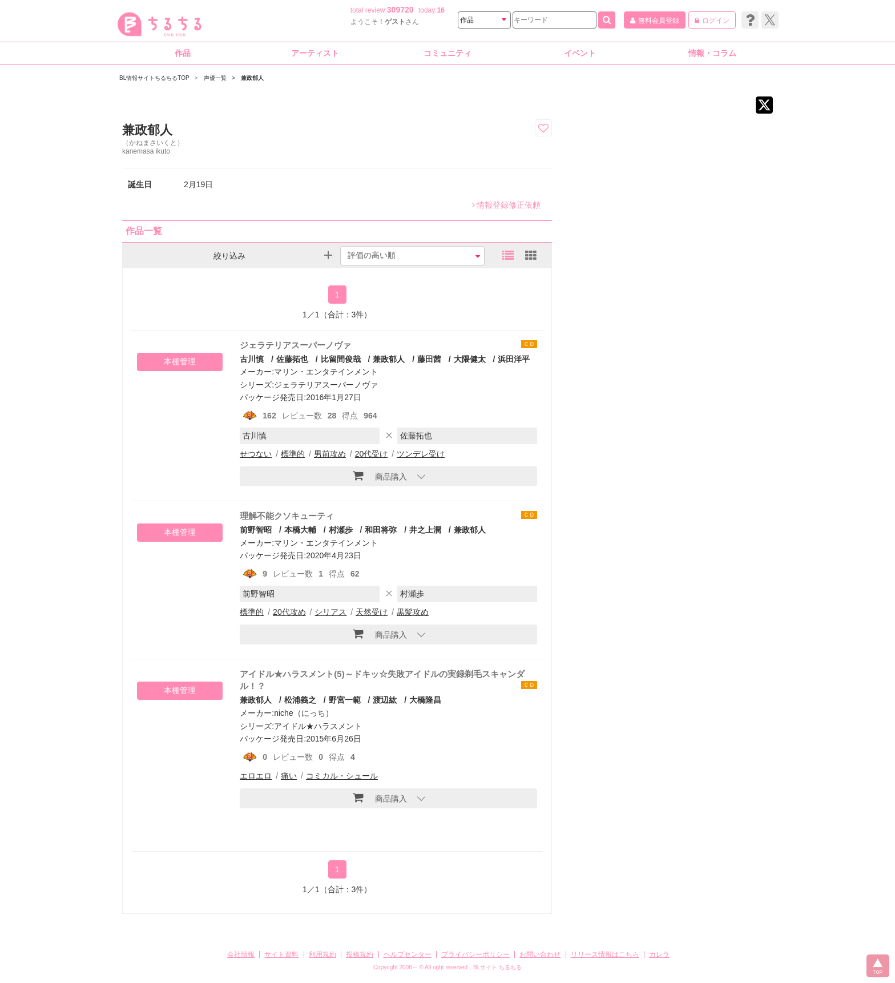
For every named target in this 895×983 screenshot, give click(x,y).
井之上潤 (425, 529)
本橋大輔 (300, 529)
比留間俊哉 (341, 359)
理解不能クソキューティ (287, 516)
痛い (289, 775)
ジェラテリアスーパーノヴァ (295, 345)
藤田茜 (429, 359)
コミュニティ (447, 53)
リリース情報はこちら (605, 954)
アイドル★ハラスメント (318, 726)
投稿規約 (359, 954)
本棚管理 (180, 361)
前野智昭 (256, 529)
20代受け (371, 453)
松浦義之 (300, 699)
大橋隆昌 (425, 699)
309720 (400, 9)
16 (441, 10)
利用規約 (322, 954)
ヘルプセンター (408, 954)
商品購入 (380, 475)
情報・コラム (712, 53)
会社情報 (241, 954)
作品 (183, 53)
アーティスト (315, 53)
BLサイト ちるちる (497, 967)
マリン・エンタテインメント (326, 371)
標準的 (293, 453)
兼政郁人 (389, 359)
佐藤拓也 (292, 359)
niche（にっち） (303, 713)
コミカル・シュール (342, 775)
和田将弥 (381, 529)
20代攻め (289, 612)
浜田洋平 (514, 359)
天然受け (372, 612)
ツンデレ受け (421, 453)
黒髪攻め (413, 612)
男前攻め (330, 453)
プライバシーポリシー (475, 954)
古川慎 (252, 359)
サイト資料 (281, 954)
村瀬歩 (341, 529)
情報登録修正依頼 (506, 205)
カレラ (659, 954)
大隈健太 (470, 359)
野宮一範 (345, 699)
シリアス (330, 612)
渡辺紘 (385, 699)
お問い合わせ (540, 954)
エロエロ (256, 775)
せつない (256, 453)
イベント (580, 53)
